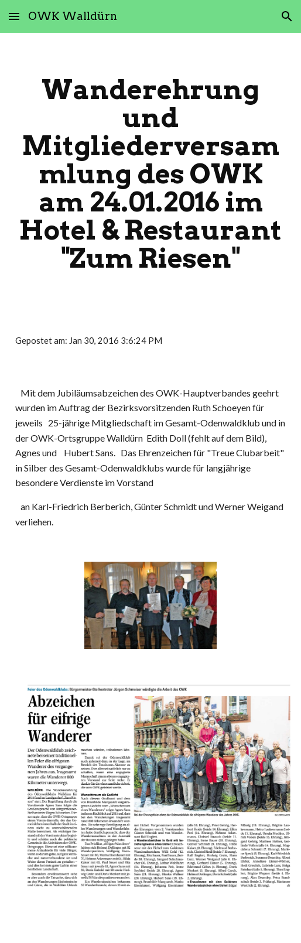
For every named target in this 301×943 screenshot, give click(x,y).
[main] (151, 174)
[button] (14, 16)
